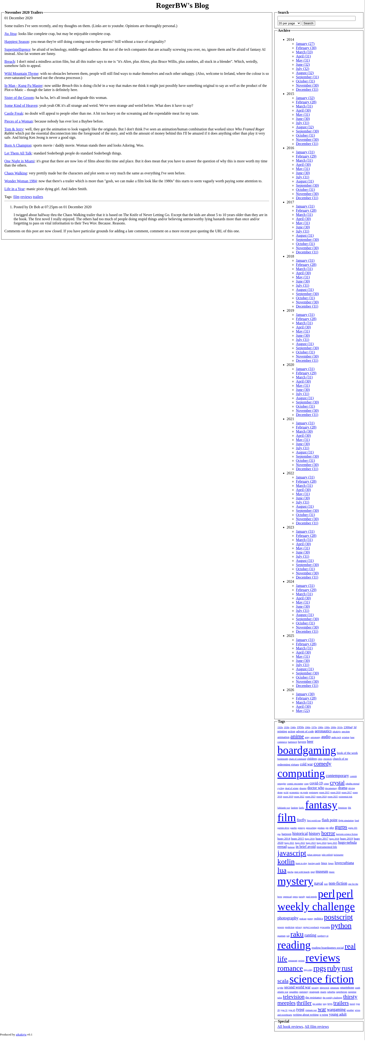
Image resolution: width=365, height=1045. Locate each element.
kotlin (286, 861)
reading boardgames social (328, 947)
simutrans (334, 987)
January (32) (305, 98)
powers (281, 927)
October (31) (305, 81)
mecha (290, 872)
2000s (333, 727)
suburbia (331, 992)
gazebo (293, 828)
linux (324, 863)
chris (320, 759)
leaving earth (314, 863)
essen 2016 (335, 792)
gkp (331, 827)
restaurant (292, 960)
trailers (38, 197)
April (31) (303, 56)
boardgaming (307, 750)
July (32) (302, 69)
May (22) (303, 711)
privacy (298, 927)
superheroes (341, 992)
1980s (320, 727)
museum (322, 871)
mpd (313, 872)
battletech (292, 742)
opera (295, 896)
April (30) (303, 110)
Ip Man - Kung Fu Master (23, 86)
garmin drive (283, 828)
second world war (297, 987)
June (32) (303, 64)
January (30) (305, 694)
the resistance (314, 997)
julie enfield (327, 854)
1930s (286, 727)
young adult (337, 1014)
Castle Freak (13, 113)
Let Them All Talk (18, 153)
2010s (340, 727)
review (301, 960)
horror (328, 833)
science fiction (321, 979)
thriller (304, 1003)
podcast (302, 918)
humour (291, 847)
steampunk (314, 992)
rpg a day (308, 970)
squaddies (293, 992)
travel (352, 1004)
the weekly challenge (332, 997)
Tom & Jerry (13, 129)
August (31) (305, 181)
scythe (281, 987)
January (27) (305, 44)
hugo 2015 (297, 838)
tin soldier (317, 1004)
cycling (281, 788)
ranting (310, 935)
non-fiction (338, 883)
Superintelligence (17, 49)
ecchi (286, 792)
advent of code (305, 731)
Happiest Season (16, 42)
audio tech (336, 737)
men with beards (302, 872)
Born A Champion (17, 145)
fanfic (301, 807)
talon (280, 997)
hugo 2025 (332, 843)
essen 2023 (310, 796)
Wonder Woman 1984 (20, 181)
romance (290, 968)
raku (297, 934)
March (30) (304, 431)
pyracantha (325, 927)
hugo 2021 (289, 843)
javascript (292, 853)
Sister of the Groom (19, 98)
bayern (302, 741)
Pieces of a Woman (18, 121)
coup (306, 783)
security (315, 987)
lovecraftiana (344, 863)
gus (279, 834)
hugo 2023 (311, 843)
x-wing (324, 1014)
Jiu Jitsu (10, 34)
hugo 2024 (322, 843)
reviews (26, 197)
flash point (329, 820)
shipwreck (324, 987)
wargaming (336, 1009)
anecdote (346, 731)
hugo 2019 (346, 838)
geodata (320, 828)
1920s (280, 727)
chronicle (327, 759)
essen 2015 (324, 792)
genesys (301, 828)
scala (283, 981)
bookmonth (283, 759)
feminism (342, 807)
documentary (331, 788)
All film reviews (317, 1027)
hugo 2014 (284, 838)
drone (280, 792)
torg (325, 1004)
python (341, 925)
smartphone (347, 987)
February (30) (306, 48)
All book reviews (290, 1027)
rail (288, 936)
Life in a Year (14, 189)
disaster (303, 788)
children (312, 758)
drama (342, 788)
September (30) (307, 131)
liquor (331, 863)
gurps (341, 827)
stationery (303, 992)
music (332, 872)
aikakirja (337, 731)
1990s (327, 727)
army (307, 737)
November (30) (307, 85)
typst (300, 1009)
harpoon (286, 834)
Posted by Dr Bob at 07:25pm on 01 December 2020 (52, 207)
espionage (313, 792)
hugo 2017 (322, 838)
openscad (287, 896)
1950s (300, 727)
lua (282, 870)
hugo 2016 (310, 838)
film (16, 197)
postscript (338, 917)
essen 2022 (299, 796)
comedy (322, 764)
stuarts (323, 992)
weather (350, 1010)
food (357, 820)
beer (310, 741)
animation (284, 737)
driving (351, 788)
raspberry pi (322, 936)
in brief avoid (306, 847)
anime (297, 736)
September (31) (307, 77)
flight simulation (346, 820)
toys (330, 1003)
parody (302, 896)
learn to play (301, 863)
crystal (337, 783)
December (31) (307, 89)
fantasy (321, 805)
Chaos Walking (15, 173)
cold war (306, 764)
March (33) (304, 52)
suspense (352, 992)
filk (349, 807)
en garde (304, 792)
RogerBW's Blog (182, 5)
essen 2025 (333, 796)
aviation (345, 737)
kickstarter (338, 854)
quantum (282, 936)
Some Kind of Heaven (20, 105)
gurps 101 (352, 828)
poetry (310, 918)
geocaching (311, 828)
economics (294, 792)
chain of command (297, 759)
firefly (301, 820)
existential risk (345, 796)
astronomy (315, 737)
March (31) (304, 106)
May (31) (303, 60)
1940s (293, 727)
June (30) (303, 119)
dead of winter (292, 788)
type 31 (284, 1010)
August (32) (305, 73)
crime (326, 783)
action (291, 731)
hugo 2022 (300, 843)
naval (318, 883)
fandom (294, 807)
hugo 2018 (334, 838)
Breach (9, 61)
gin (327, 828)
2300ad (348, 727)
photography (288, 918)
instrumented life (327, 847)
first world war (314, 820)
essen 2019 (288, 796)
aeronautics (323, 731)
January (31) (305, 152)
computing (301, 773)
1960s (307, 727)
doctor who (315, 788)
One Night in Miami (19, 161)
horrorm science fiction (347, 834)
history (314, 833)
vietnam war (311, 1010)
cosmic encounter (295, 783)
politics (318, 918)
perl (326, 894)
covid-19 (316, 783)
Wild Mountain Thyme (21, 74)
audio (326, 736)
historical (300, 833)
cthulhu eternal (352, 783)
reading (294, 945)
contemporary (337, 775)
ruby (334, 968)
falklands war (284, 807)
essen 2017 (347, 792)
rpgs (319, 968)
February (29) (306, 156)
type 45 (291, 1010)
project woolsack (311, 927)
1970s (314, 727)
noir (326, 884)
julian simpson (314, 854)
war (322, 1009)
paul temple (311, 896)
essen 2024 (321, 796)
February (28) (306, 102)
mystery (295, 881)
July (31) (302, 123)
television (294, 997)
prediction (289, 927)
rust (347, 968)
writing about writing (306, 1014)
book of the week (347, 753)
